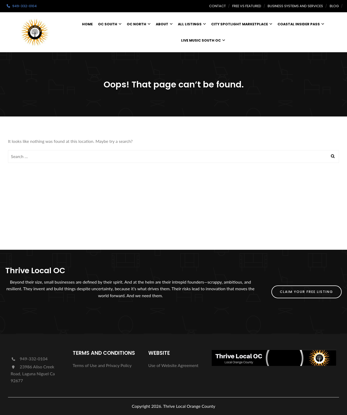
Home (87, 24)
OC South (109, 24)
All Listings (192, 24)
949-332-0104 (29, 358)
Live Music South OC (203, 40)
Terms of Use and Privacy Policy (102, 365)
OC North (138, 24)
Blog (334, 6)
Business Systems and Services (295, 6)
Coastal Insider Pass (300, 24)
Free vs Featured (246, 6)
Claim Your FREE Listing (306, 291)
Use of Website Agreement (173, 365)
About (164, 24)
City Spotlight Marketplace (241, 24)
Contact (217, 6)
